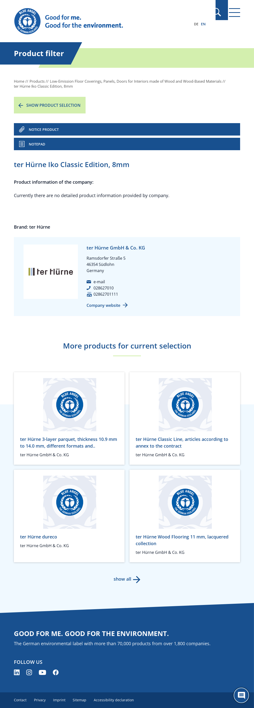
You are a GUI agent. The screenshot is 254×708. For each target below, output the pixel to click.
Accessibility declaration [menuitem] (116, 700)
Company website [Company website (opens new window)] (103, 305)
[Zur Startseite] (93, 21)
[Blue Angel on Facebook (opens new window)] (56, 672)
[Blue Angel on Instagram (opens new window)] (29, 672)
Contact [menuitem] (20, 700)
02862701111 (106, 294)
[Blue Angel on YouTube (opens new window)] (42, 672)
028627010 (104, 288)
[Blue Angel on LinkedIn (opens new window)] (17, 672)
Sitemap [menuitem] (81, 700)
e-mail (99, 281)
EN (203, 24)
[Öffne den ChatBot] (241, 695)
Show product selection (53, 105)
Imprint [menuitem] (60, 700)
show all (122, 579)
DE (196, 24)
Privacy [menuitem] (40, 700)
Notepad (37, 144)
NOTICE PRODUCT (44, 129)
